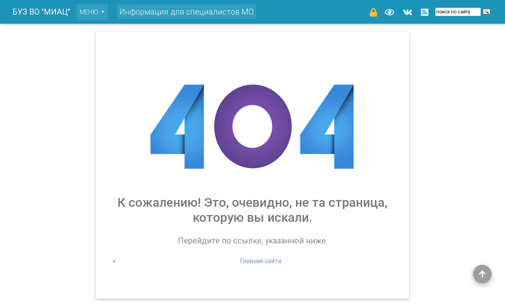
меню (94, 9)
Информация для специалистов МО (187, 10)
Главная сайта (260, 261)
